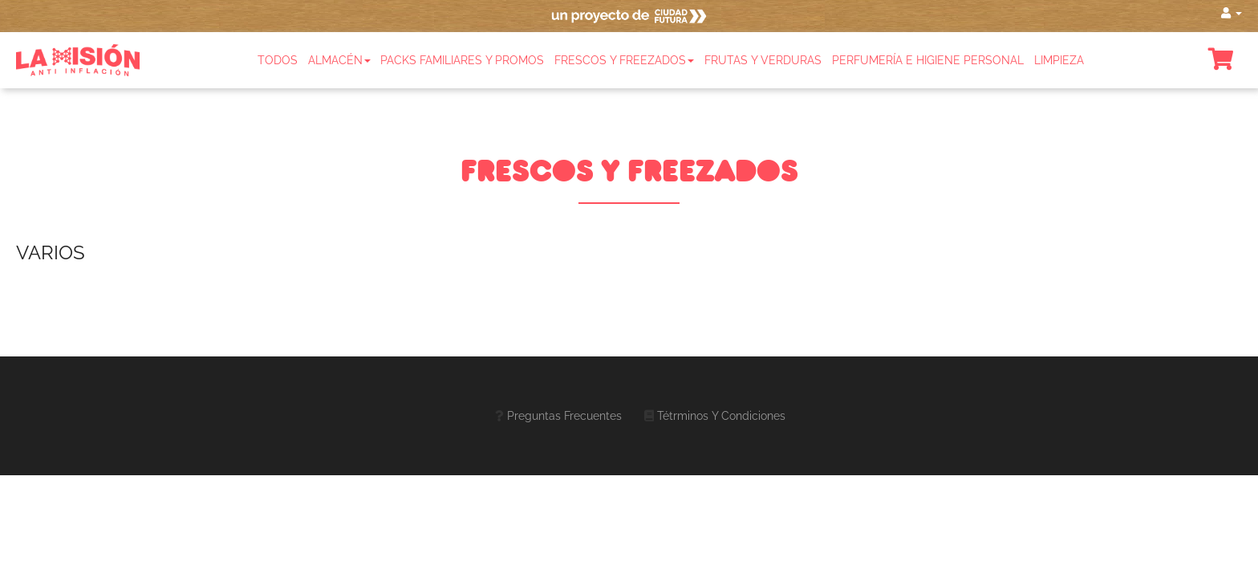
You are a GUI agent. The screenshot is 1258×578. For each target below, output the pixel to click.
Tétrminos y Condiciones (721, 415)
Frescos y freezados (624, 60)
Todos (278, 60)
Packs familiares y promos (462, 60)
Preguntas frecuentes (564, 415)
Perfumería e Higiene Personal (928, 60)
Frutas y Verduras (763, 60)
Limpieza (1059, 60)
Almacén (339, 60)
